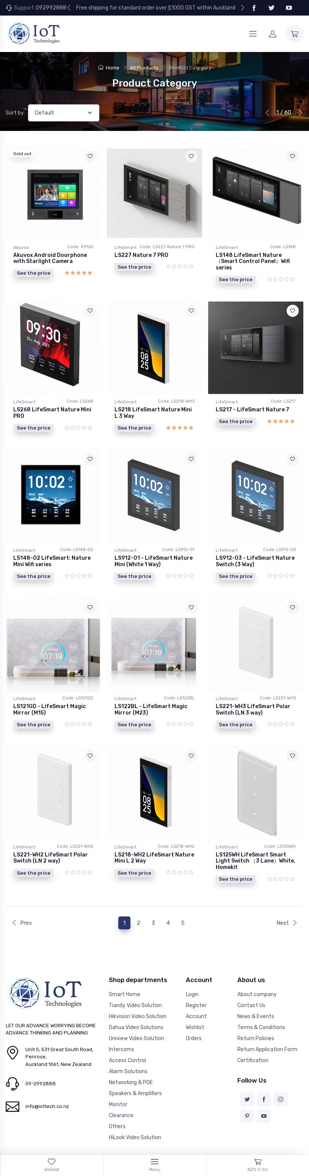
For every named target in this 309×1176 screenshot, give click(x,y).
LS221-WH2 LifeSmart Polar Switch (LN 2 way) (50, 839)
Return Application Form (267, 1027)
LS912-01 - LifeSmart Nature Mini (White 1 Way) (154, 552)
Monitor (118, 1082)
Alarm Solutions (128, 1049)
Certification (252, 1038)
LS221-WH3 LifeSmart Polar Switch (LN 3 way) (253, 696)
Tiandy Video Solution (135, 983)
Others (117, 1104)
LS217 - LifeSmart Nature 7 (252, 405)
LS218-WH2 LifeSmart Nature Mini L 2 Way (154, 839)
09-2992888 (40, 1061)
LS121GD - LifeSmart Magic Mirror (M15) (49, 696)
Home (108, 68)
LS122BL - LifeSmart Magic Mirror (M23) (151, 696)
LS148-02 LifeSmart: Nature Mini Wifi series (52, 552)
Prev (21, 900)
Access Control (127, 1038)
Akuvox (21, 247)
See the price (33, 273)
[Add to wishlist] (90, 156)
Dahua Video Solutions (136, 1005)
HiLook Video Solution (135, 1115)
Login (192, 972)
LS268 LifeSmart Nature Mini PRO (52, 408)
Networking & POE (131, 1060)
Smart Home (124, 972)
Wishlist (195, 1005)
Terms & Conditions (261, 1005)
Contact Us (251, 983)
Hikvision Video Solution (137, 994)
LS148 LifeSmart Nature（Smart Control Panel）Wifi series (253, 261)
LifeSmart (125, 247)
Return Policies (255, 1016)
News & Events (255, 994)
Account (196, 994)
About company (257, 972)
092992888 (51, 8)
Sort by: (15, 113)
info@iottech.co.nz (47, 1084)
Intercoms (121, 1027)
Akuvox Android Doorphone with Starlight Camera (50, 258)
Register (196, 983)
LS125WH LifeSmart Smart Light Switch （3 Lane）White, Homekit (255, 843)
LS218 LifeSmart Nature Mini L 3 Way (153, 408)
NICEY (80, 1146)
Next (287, 900)
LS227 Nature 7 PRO (141, 255)
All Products (144, 68)
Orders (194, 1016)
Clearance (121, 1093)
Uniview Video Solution (136, 1016)
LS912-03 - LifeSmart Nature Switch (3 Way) (255, 552)
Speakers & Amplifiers (135, 1071)
